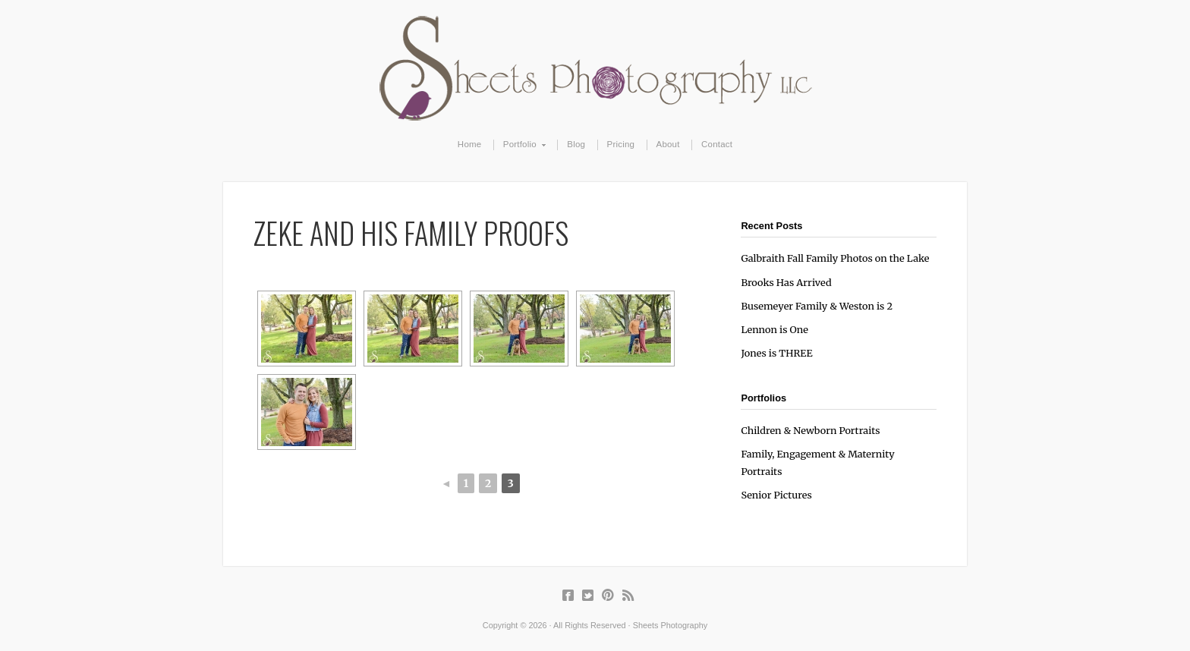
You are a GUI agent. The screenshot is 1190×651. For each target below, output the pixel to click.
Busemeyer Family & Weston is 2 (816, 306)
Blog (576, 144)
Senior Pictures (776, 495)
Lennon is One (774, 329)
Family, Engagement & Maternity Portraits (817, 462)
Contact (716, 144)
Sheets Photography (595, 68)
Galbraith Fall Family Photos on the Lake (835, 258)
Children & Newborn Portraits (810, 430)
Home (470, 144)
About (668, 144)
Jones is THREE (776, 353)
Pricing (621, 144)
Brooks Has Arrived (786, 282)
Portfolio (520, 145)
